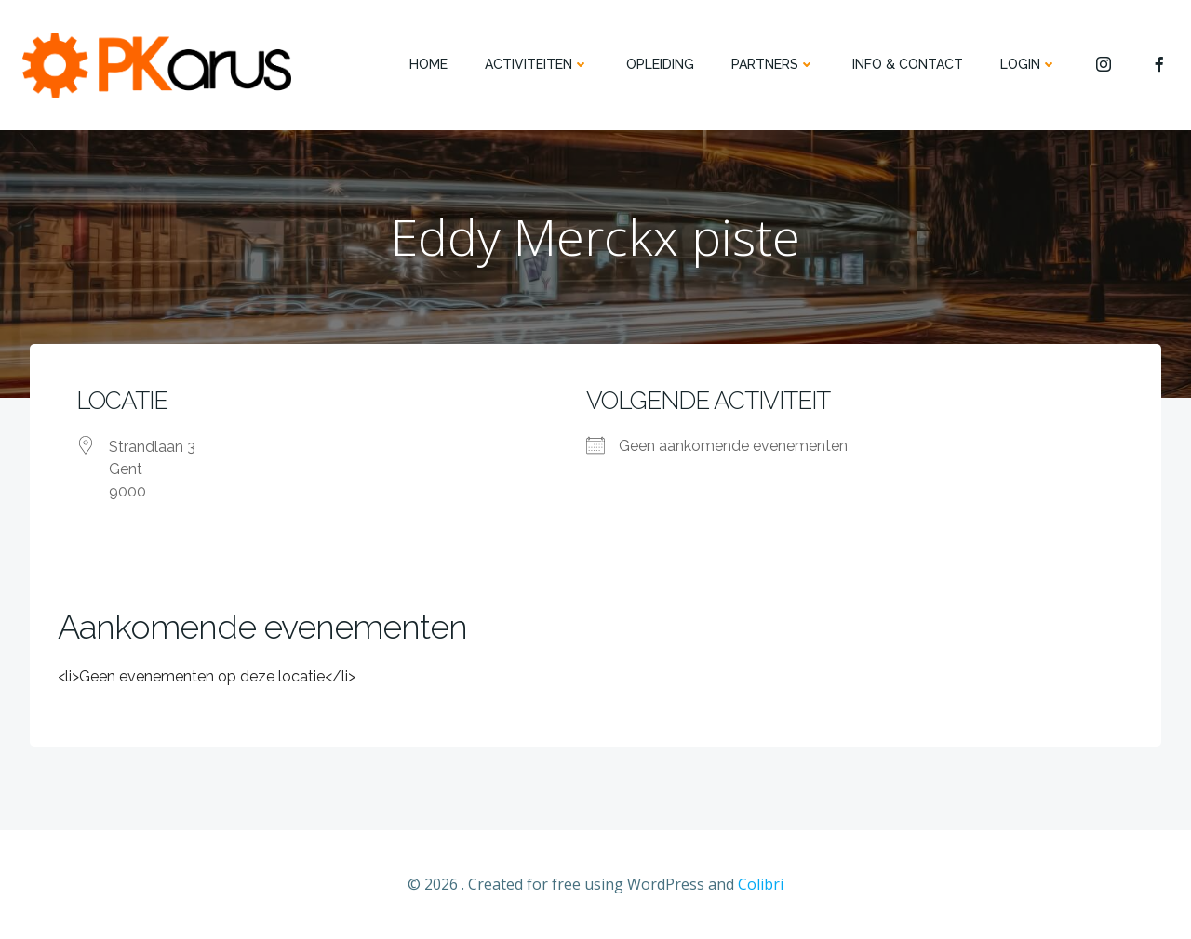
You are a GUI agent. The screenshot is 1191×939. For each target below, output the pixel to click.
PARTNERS (773, 64)
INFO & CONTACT (907, 64)
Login (1028, 64)
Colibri (760, 884)
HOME (428, 64)
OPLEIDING (660, 64)
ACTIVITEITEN (537, 64)
